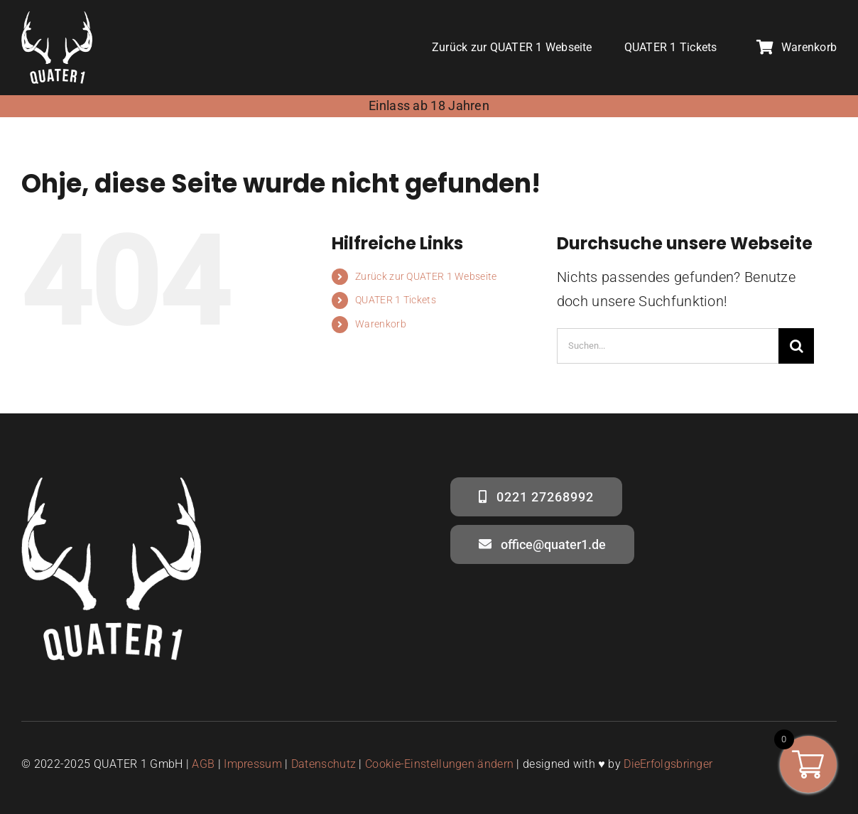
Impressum (253, 764)
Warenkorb (380, 324)
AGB (203, 764)
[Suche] (796, 346)
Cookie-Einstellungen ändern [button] (439, 764)
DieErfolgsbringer (668, 764)
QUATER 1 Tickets (395, 299)
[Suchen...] (668, 346)
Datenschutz (323, 764)
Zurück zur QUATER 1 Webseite (425, 276)
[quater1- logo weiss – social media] (56, 18)
